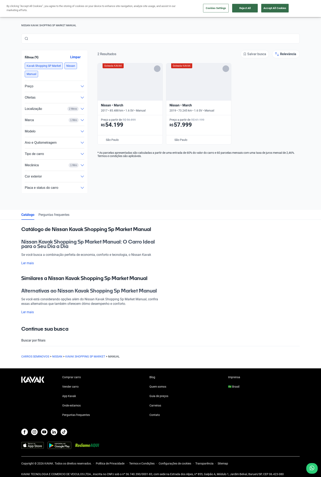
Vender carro (70, 386)
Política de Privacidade (110, 463)
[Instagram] (34, 432)
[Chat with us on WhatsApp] (312, 468)
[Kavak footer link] (32, 396)
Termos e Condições (142, 463)
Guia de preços (158, 396)
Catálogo (27, 215)
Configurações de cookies (175, 463)
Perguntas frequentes (53, 215)
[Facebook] (24, 432)
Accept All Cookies (274, 8)
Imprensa (234, 377)
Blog (152, 377)
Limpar (75, 57)
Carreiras (155, 405)
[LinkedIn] (54, 432)
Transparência (204, 463)
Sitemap (223, 463)
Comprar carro (71, 377)
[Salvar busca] (255, 54)
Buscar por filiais (160, 340)
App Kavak (69, 396)
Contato (154, 415)
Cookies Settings (216, 8)
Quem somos (157, 386)
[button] (44, 66)
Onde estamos (71, 405)
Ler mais (30, 263)
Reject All (245, 8)
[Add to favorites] (157, 68)
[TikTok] (64, 432)
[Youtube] (44, 432)
